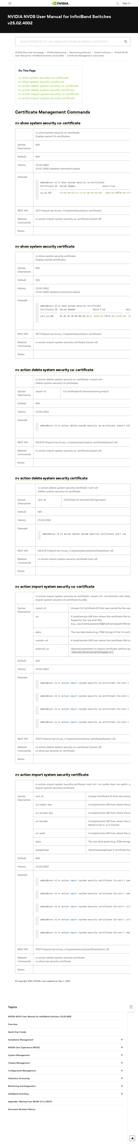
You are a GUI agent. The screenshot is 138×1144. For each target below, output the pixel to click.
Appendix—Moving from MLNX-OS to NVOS (30, 1100)
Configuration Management (22, 1069)
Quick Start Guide (17, 1030)
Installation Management (20, 1038)
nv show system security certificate (41, 82)
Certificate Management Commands (85, 55)
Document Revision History (21, 1108)
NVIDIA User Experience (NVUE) (24, 1046)
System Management (19, 1054)
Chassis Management (19, 1061)
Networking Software (80, 52)
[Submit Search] (124, 41)
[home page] (60, 3)
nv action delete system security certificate (46, 90)
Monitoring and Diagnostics (22, 1085)
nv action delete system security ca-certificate (48, 86)
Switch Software (102, 52)
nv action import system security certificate (46, 98)
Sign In (126, 3)
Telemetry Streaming (18, 1077)
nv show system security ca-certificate (43, 77)
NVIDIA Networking (56, 52)
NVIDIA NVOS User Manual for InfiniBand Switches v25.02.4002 (39, 1015)
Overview (12, 1023)
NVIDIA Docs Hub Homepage (29, 52)
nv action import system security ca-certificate (48, 94)
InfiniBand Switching (18, 1092)
